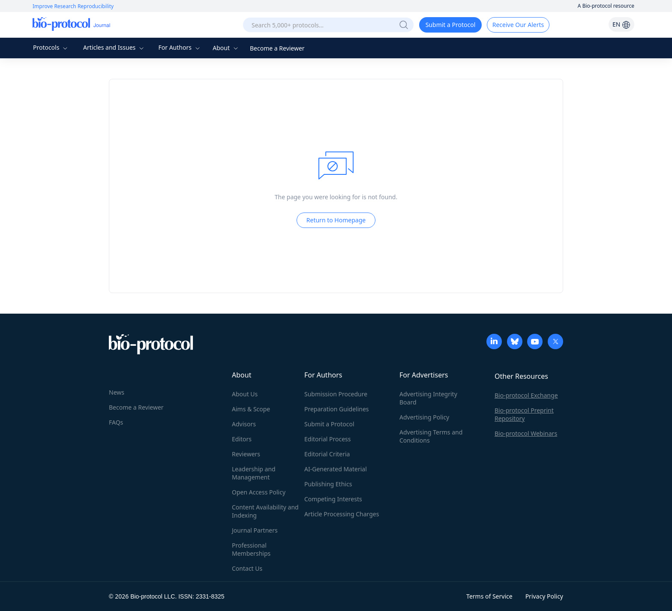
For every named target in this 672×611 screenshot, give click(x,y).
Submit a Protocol (451, 25)
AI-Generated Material (335, 469)
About (226, 48)
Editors (242, 439)
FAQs (116, 422)
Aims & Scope (251, 409)
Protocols (51, 47)
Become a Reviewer (277, 48)
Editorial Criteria (327, 454)
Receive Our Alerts (518, 25)
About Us (245, 394)
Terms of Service (489, 596)
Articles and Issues (114, 47)
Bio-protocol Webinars (526, 433)
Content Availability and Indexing (265, 511)
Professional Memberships (251, 549)
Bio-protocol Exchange (526, 395)
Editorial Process (327, 439)
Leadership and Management (254, 473)
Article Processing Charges (341, 514)
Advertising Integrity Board (428, 398)
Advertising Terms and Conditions (430, 436)
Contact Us (247, 568)
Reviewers (246, 454)
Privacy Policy (544, 596)
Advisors (244, 424)
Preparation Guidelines (336, 409)
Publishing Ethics (328, 484)
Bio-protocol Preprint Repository (524, 414)
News (116, 392)
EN (621, 24)
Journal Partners (255, 530)
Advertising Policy (424, 417)
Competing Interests (333, 499)
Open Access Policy (258, 492)
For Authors (179, 47)
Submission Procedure (335, 394)
